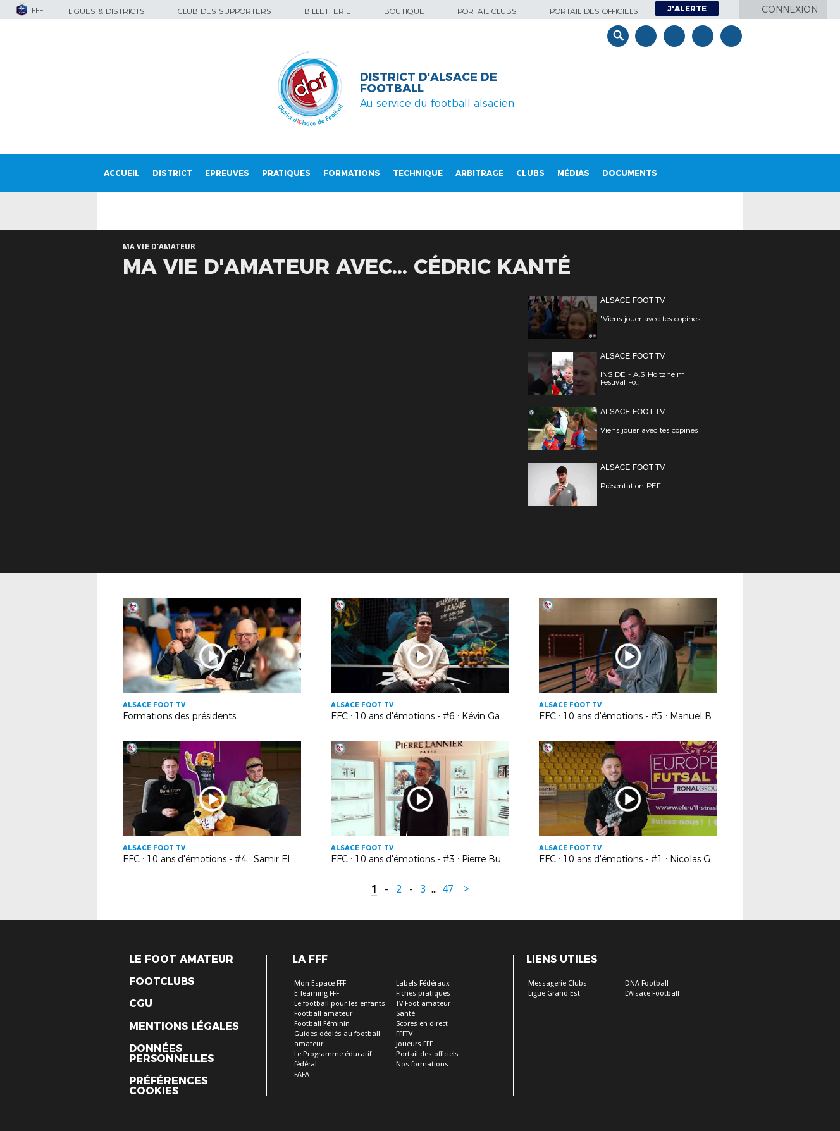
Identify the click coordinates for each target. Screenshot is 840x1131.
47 (448, 889)
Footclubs (161, 982)
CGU (140, 1004)
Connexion (790, 9)
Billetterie (327, 11)
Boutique (404, 11)
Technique (418, 173)
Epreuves (227, 173)
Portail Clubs (487, 11)
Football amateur (323, 1014)
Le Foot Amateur (181, 960)
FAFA (301, 1074)
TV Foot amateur (423, 1003)
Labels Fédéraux (423, 983)
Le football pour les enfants (339, 1003)
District (172, 173)
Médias (573, 173)
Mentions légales (183, 1027)
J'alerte (687, 8)
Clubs (530, 173)
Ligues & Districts (106, 11)
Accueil (122, 173)
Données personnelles (171, 1054)
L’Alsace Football (652, 993)
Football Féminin (322, 1024)
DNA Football (647, 983)
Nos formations (422, 1064)
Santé (405, 1014)
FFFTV (404, 1034)
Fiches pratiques (423, 993)
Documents (629, 173)
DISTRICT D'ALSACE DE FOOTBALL (428, 83)
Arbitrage (479, 173)
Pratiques (286, 173)
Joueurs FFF (414, 1044)
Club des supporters (224, 11)
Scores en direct (422, 1024)
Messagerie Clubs (557, 983)
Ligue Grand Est (554, 993)
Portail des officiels (594, 11)
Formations (351, 173)
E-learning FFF (316, 993)
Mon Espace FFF (320, 983)
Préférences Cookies (168, 1086)
